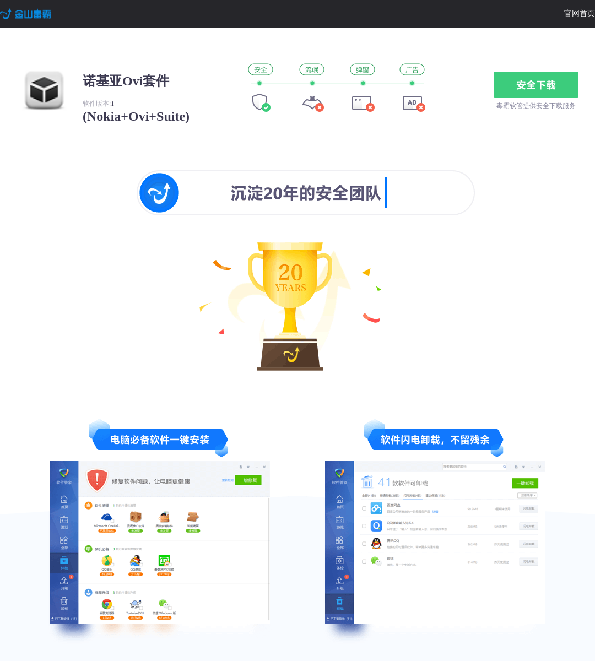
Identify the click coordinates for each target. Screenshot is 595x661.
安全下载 (536, 85)
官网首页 (579, 13)
